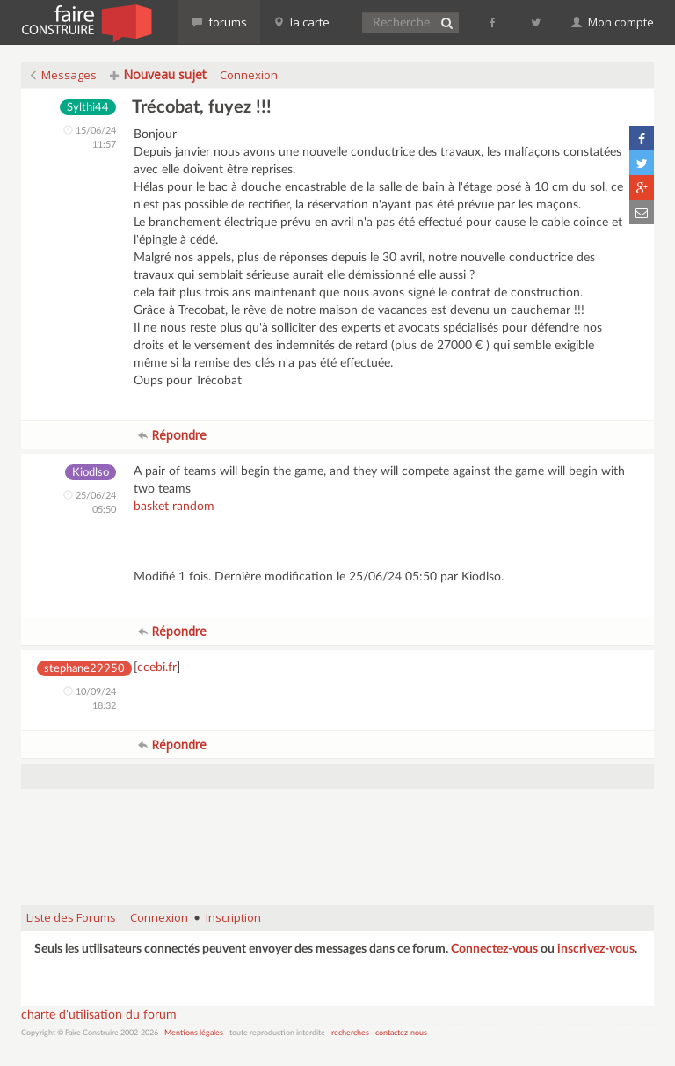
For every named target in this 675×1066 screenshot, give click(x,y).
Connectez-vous (494, 949)
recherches (350, 1033)
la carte (301, 22)
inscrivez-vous (596, 949)
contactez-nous (401, 1033)
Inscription (233, 917)
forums (219, 22)
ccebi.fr (157, 667)
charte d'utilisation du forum (99, 1015)
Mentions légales (193, 1033)
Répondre (172, 435)
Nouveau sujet (158, 74)
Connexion (249, 75)
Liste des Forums (71, 917)
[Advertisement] (341, 847)
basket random (174, 506)
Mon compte (612, 22)
